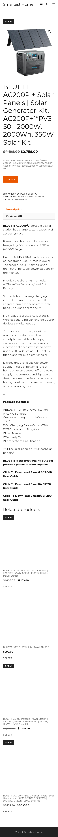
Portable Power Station (25, 160)
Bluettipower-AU (18, 199)
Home (6, 160)
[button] (49, 31)
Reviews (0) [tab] (14, 216)
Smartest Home (18, 4)
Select (10, 179)
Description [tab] (14, 209)
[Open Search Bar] (47, 4)
